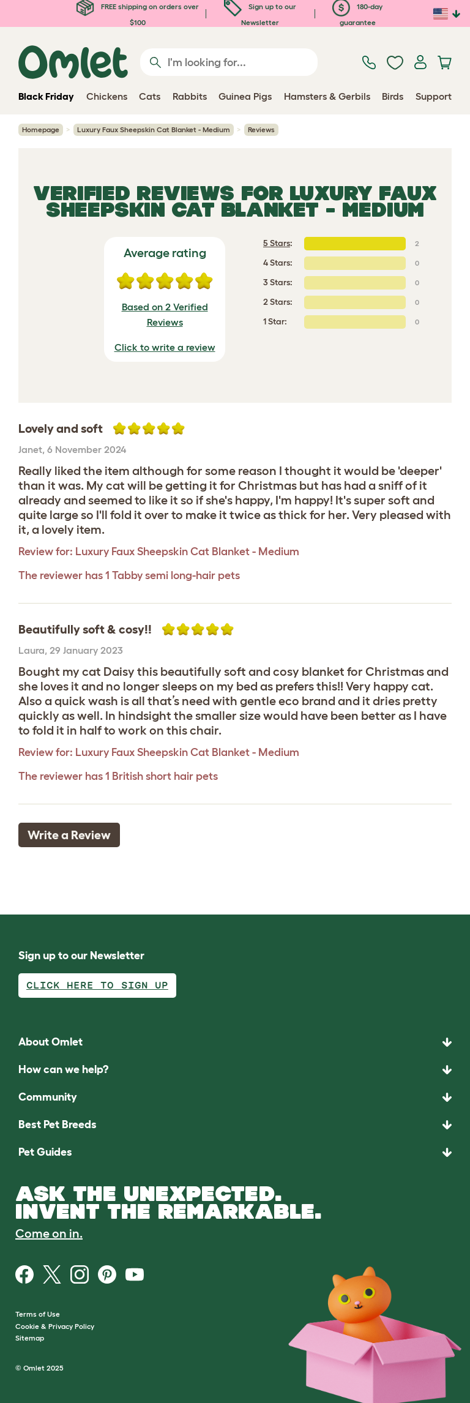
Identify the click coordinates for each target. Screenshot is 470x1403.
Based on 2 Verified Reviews (165, 314)
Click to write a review (164, 347)
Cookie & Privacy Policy (54, 1326)
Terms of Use (37, 1314)
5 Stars (276, 243)
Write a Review (69, 835)
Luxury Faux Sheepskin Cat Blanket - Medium (153, 129)
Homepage (40, 129)
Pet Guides (45, 1152)
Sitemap (29, 1338)
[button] (235, 1152)
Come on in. (49, 1233)
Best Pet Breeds (57, 1124)
